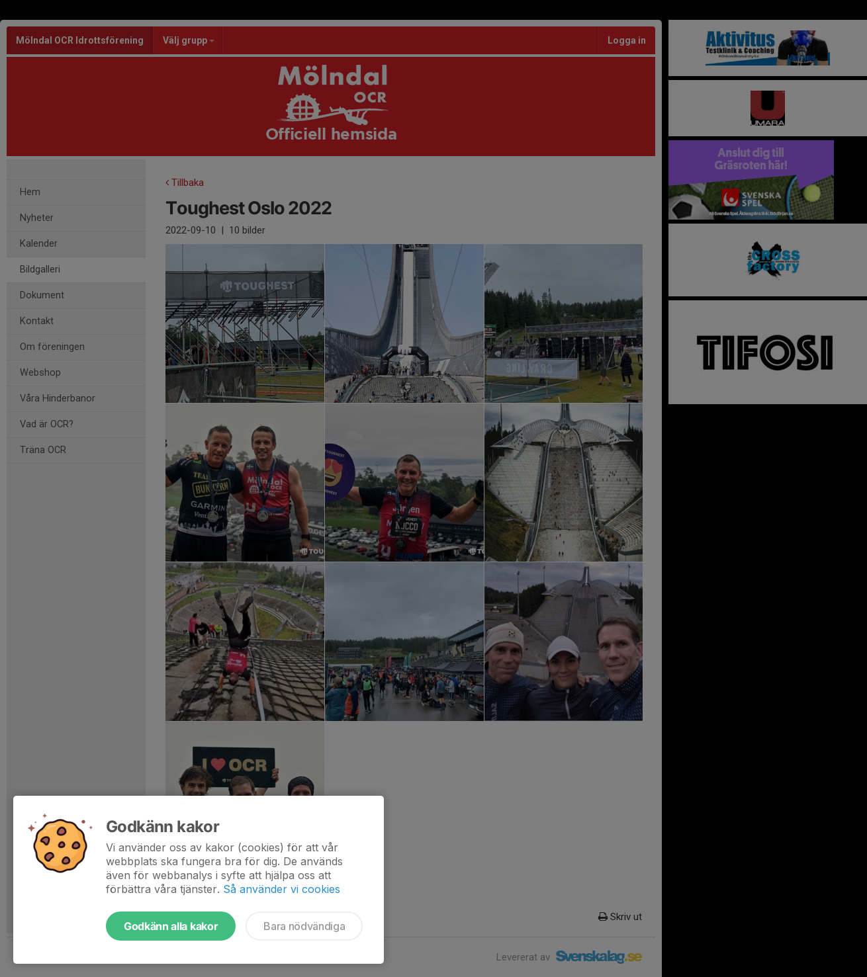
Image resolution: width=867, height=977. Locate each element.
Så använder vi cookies (281, 889)
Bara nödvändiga (304, 926)
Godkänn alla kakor (171, 926)
